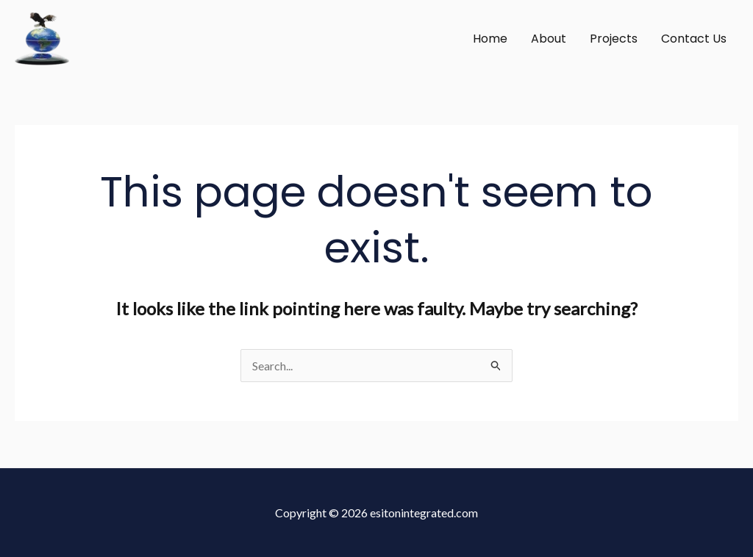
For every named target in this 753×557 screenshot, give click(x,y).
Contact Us (694, 38)
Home (490, 38)
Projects (614, 38)
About (548, 38)
